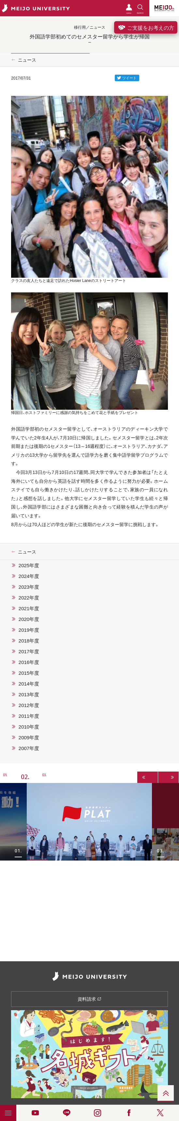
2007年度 (29, 748)
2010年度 (29, 726)
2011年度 (29, 715)
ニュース (27, 59)
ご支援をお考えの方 (145, 27)
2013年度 (29, 694)
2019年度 (29, 629)
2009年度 (29, 737)
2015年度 (29, 672)
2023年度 (29, 586)
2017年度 (29, 651)
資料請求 (89, 999)
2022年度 (29, 597)
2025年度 (29, 565)
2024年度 (29, 576)
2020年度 (29, 619)
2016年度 (29, 662)
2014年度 (29, 683)
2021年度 (29, 608)
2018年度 (29, 640)
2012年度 (29, 705)
